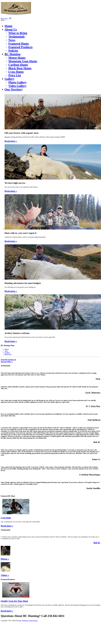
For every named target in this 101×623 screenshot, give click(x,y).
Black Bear (8, 354)
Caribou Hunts (18, 64)
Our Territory (14, 89)
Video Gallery (17, 86)
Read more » (7, 526)
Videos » (5, 575)
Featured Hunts (18, 43)
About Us (11, 29)
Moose (7, 349)
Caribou (7, 352)
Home (8, 26)
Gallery (9, 78)
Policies (13, 50)
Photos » (5, 559)
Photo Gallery (17, 82)
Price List (14, 75)
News (11, 40)
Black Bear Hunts (20, 68)
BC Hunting (12, 54)
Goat (6, 351)
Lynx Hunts (16, 71)
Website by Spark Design (30, 620)
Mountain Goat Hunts (22, 61)
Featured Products (20, 47)
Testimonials (16, 36)
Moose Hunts (17, 57)
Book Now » (5, 18)
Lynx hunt (6, 517)
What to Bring (17, 33)
